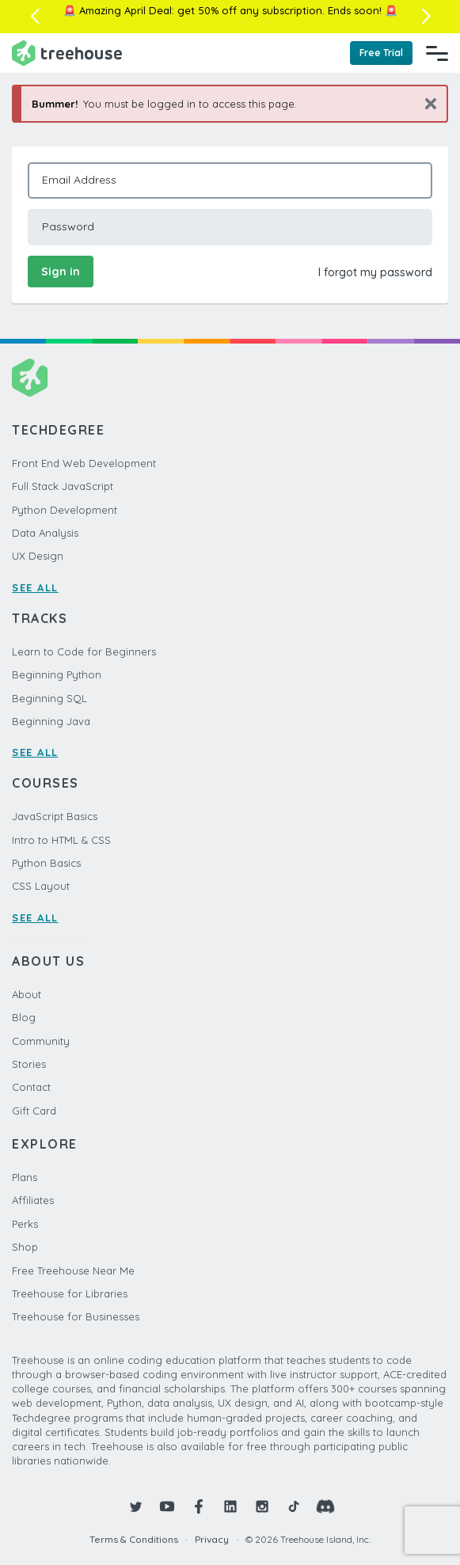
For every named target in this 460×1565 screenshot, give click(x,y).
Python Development (64, 509)
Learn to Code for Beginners (84, 651)
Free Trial (381, 53)
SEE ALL (35, 587)
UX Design (37, 555)
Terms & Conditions (133, 1539)
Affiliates (33, 1200)
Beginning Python (56, 674)
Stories (29, 1064)
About (26, 994)
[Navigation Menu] (437, 53)
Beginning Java (51, 721)
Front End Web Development (84, 463)
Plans (24, 1177)
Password (68, 226)
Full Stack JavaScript (62, 486)
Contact (31, 1087)
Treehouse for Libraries (69, 1293)
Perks (25, 1223)
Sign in (60, 271)
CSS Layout (41, 885)
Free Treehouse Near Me (73, 1270)
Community (41, 1041)
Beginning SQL (49, 698)
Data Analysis (45, 532)
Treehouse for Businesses (75, 1316)
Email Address (79, 180)
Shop (25, 1246)
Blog (24, 1017)
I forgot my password (375, 272)
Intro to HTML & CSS (61, 840)
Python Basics (46, 863)
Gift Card (34, 1110)
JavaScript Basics (54, 816)
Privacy (212, 1539)
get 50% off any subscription (249, 10)
